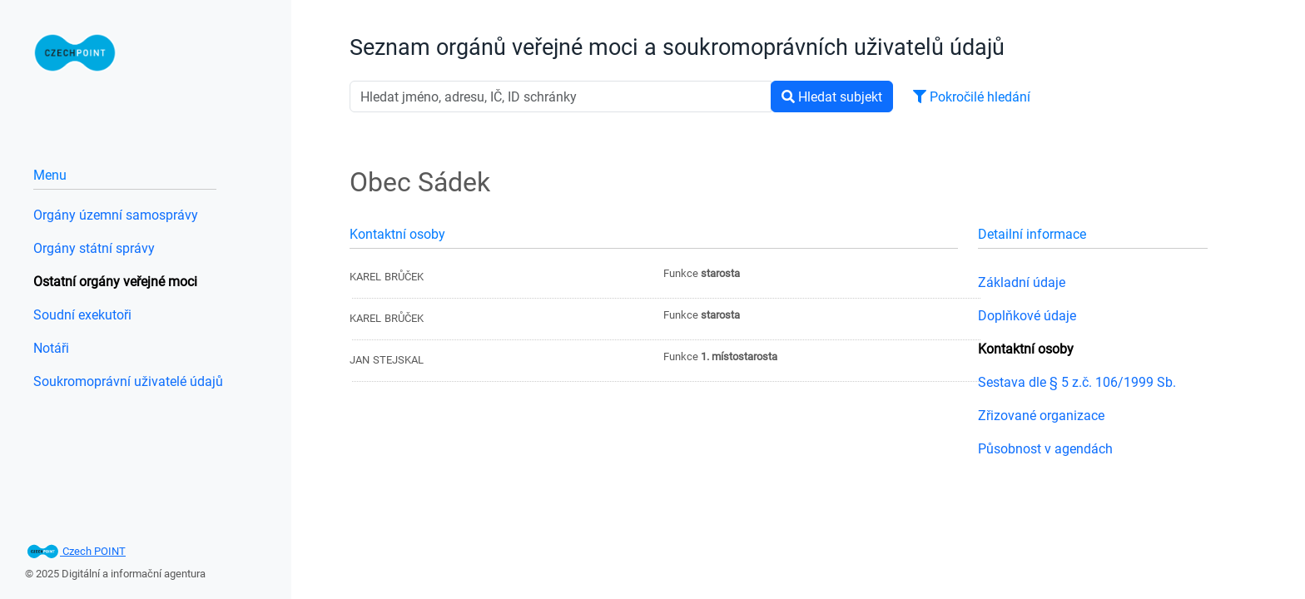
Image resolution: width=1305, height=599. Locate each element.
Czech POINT (75, 550)
